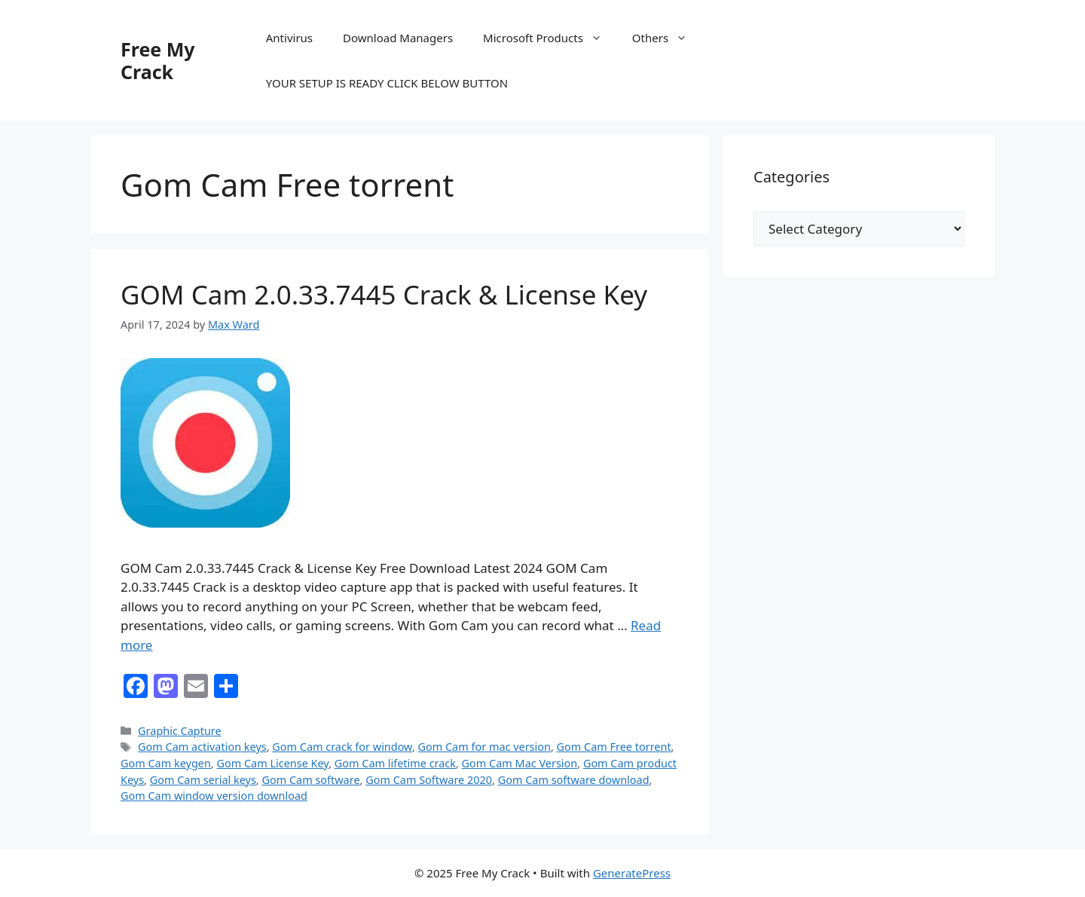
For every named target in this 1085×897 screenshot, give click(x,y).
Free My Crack (158, 60)
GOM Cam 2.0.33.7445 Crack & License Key (384, 294)
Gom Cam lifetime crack (395, 763)
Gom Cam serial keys (203, 780)
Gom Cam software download (573, 780)
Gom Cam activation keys (202, 746)
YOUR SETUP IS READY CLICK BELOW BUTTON (387, 82)
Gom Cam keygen (166, 763)
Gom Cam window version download (214, 795)
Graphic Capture (180, 731)
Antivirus (289, 37)
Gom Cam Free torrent (614, 746)
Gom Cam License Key (272, 763)
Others (667, 37)
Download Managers (398, 37)
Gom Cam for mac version (484, 746)
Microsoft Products (550, 37)
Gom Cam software (310, 780)
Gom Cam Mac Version (520, 763)
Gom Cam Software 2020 (428, 780)
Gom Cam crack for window (342, 746)
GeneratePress (632, 872)
